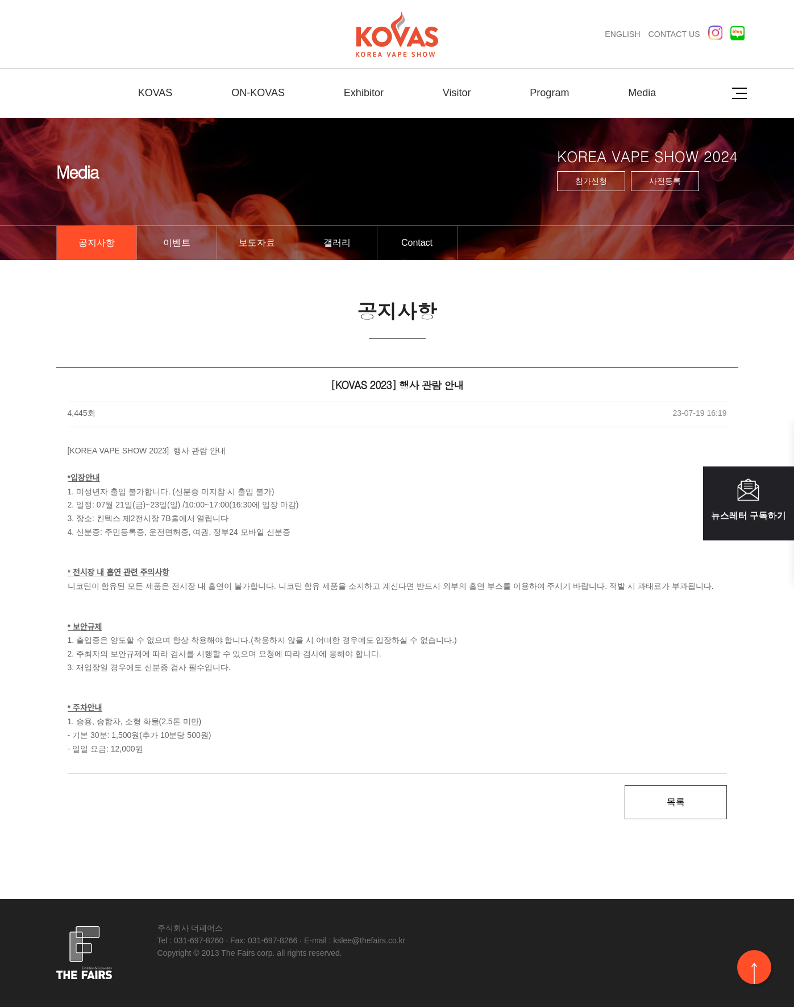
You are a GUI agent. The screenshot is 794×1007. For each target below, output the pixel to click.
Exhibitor (364, 92)
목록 (676, 802)
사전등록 (665, 180)
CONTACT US (674, 34)
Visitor (457, 92)
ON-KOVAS (258, 92)
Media (642, 92)
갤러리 (337, 242)
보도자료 (257, 242)
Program (549, 92)
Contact (417, 242)
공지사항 (96, 242)
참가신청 (591, 180)
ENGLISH (622, 34)
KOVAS (155, 92)
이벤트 (176, 242)
